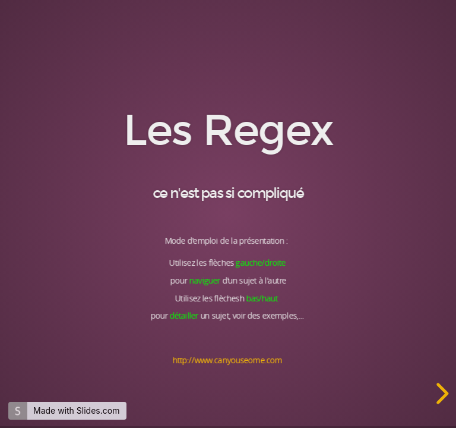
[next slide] (440, 393)
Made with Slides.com (76, 410)
